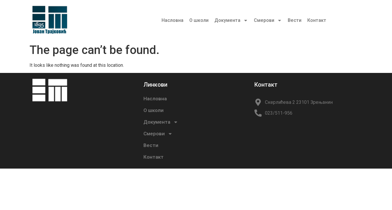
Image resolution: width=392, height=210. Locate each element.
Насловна (172, 20)
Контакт (316, 20)
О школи (199, 20)
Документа (231, 20)
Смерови (268, 20)
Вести (294, 20)
